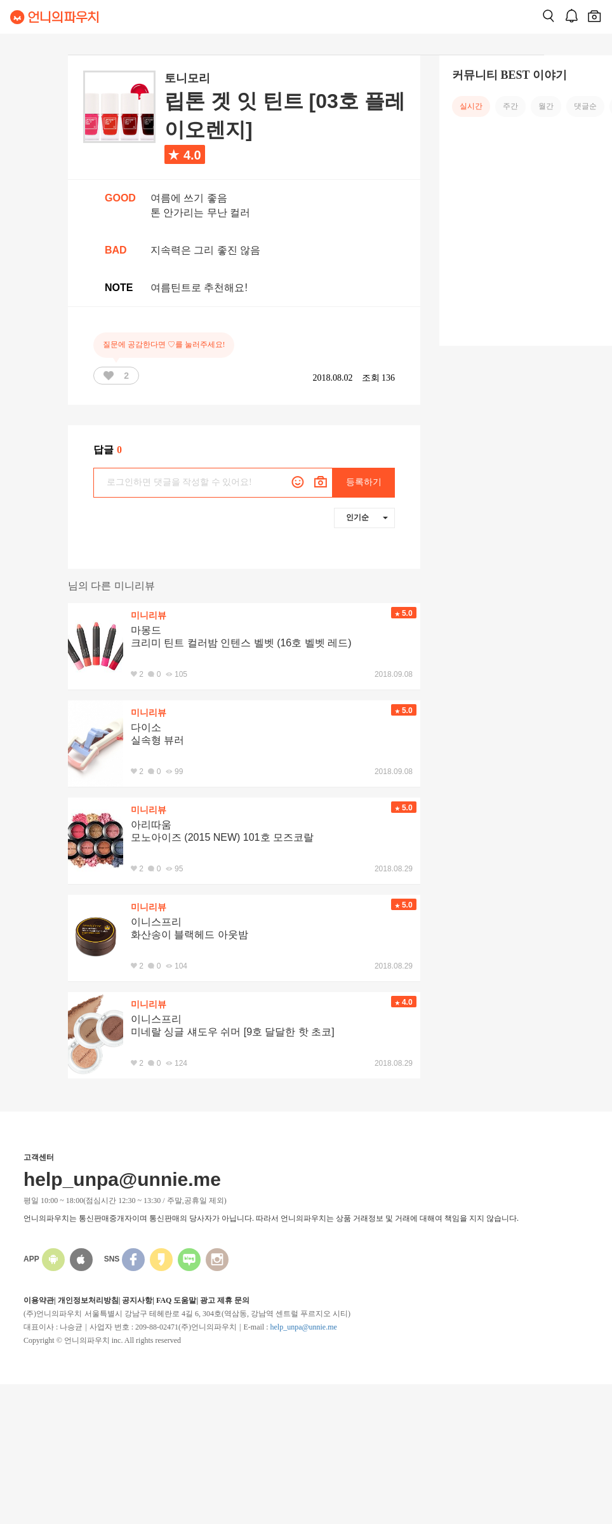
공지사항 (137, 1300)
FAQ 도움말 (176, 1300)
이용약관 (38, 1300)
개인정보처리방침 (88, 1300)
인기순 (367, 517)
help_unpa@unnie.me (303, 1327)
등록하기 (364, 482)
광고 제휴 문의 (224, 1300)
